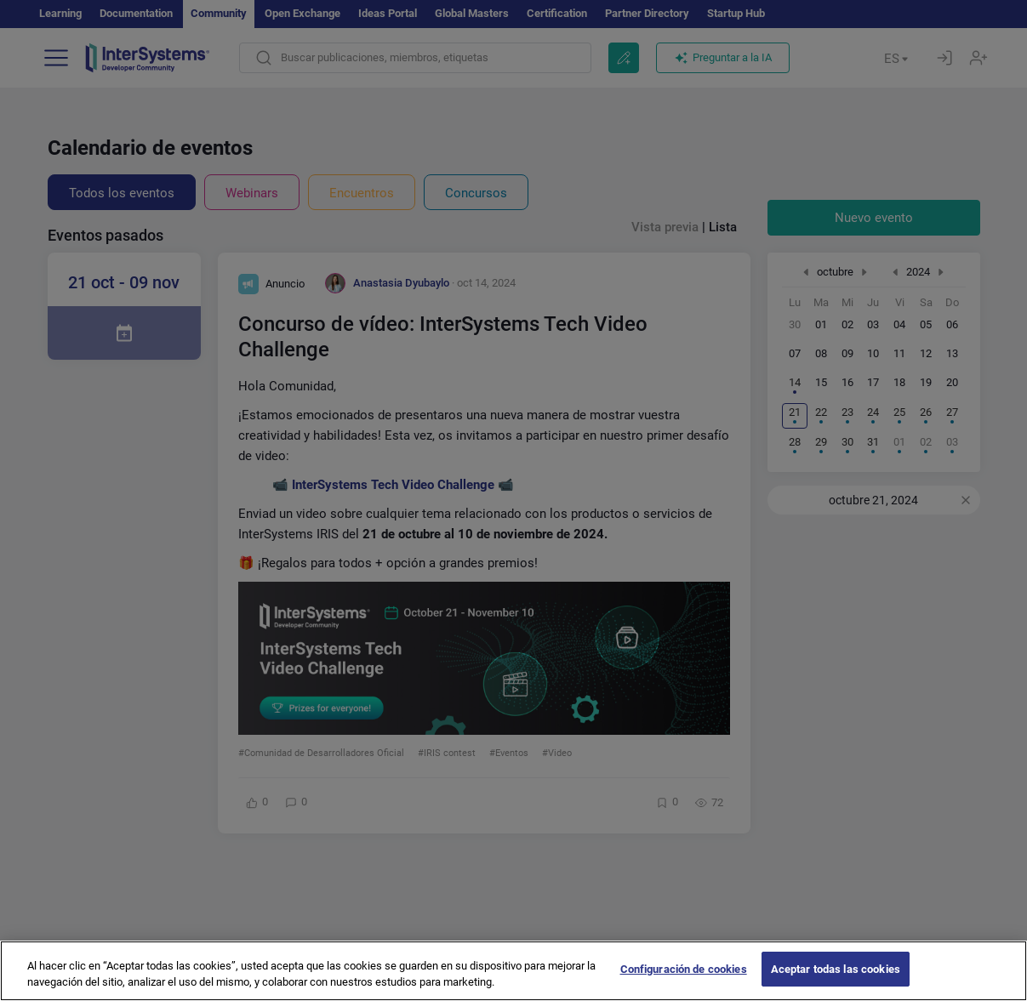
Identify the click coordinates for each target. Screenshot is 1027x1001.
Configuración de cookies (683, 983)
